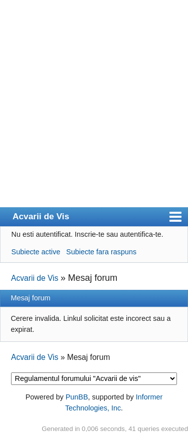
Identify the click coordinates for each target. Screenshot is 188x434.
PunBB (77, 397)
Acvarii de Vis (41, 216)
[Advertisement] (94, 108)
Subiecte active (36, 252)
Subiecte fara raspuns (101, 252)
